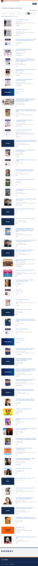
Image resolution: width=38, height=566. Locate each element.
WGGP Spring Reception (20, 527)
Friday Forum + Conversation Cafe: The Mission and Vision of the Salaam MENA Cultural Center (25, 250)
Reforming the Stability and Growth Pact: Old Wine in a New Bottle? (26, 419)
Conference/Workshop (19, 55)
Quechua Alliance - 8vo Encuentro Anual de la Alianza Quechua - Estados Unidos (25, 260)
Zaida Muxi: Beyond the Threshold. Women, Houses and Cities (26, 537)
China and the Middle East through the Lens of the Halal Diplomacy (26, 160)
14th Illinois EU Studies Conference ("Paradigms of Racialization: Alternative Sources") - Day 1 (25, 349)
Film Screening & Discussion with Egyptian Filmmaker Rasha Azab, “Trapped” (26, 70)
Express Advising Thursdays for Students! (25, 478)
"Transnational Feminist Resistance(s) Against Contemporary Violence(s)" (24, 80)
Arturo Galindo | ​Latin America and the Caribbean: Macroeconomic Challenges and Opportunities (25, 170)
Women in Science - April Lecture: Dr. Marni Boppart (25, 218)
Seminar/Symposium (18, 136)
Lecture (17, 45)
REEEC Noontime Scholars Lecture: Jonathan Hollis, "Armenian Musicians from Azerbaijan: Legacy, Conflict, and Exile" (26, 320)
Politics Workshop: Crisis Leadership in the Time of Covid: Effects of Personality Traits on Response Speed (26, 518)
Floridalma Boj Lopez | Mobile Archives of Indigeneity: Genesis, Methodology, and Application (26, 459)
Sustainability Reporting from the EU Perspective (25, 179)
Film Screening (18, 25)
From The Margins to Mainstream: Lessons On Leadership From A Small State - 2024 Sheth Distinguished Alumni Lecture (24, 359)
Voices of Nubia (18, 289)
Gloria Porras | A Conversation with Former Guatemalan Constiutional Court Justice (26, 429)
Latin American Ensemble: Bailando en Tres (24, 409)
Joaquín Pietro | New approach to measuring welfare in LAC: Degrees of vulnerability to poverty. (26, 241)
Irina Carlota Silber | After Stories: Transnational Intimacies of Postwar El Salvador (24, 280)
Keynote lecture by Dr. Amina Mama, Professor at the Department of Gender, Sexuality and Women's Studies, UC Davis (26, 110)
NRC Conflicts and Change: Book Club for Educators (25, 208)
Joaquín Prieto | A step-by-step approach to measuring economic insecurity (26, 199)
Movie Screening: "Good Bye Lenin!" (22, 299)
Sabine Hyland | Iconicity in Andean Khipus (23, 468)
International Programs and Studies (7, 16)
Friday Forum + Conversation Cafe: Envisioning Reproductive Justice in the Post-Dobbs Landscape (25, 390)
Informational (17, 342)
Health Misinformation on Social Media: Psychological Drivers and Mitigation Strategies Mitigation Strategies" (26, 439)
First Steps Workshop (20, 89)
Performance (17, 413)
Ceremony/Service (18, 464)
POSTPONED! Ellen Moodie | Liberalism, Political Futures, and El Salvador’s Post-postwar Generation (25, 400)
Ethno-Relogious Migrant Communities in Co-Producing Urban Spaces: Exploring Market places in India (26, 40)
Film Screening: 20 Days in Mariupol (22, 19)
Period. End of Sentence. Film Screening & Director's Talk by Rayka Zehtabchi (25, 150)
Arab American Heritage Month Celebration (24, 130)
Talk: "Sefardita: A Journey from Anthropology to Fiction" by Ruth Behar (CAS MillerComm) (25, 498)
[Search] (12, 13)
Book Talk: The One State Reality (22, 329)
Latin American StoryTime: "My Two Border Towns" (25, 270)
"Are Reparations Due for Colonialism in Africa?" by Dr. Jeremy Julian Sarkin (26, 190)
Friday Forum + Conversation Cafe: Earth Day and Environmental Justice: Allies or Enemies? (25, 508)
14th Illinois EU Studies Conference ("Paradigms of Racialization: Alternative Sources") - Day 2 (25, 380)
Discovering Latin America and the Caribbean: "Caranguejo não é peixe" (24, 449)
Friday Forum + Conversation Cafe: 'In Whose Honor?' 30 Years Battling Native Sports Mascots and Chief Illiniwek (26, 141)
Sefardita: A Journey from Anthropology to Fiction (25, 488)
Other (16, 212)
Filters (20, 13)
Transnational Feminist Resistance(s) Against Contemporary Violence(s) (24, 50)
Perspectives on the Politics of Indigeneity (24, 309)
